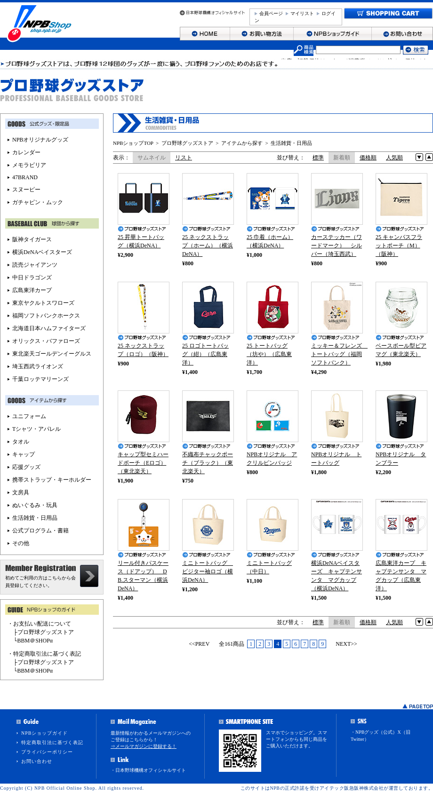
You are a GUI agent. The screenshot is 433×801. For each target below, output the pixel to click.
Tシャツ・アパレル (36, 429)
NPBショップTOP (133, 143)
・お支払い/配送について (39, 623)
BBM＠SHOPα (35, 640)
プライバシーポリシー (47, 751)
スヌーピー (26, 189)
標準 (318, 157)
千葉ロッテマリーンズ (40, 379)
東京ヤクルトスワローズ (43, 303)
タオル (20, 441)
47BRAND (25, 177)
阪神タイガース (32, 239)
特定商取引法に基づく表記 (52, 742)
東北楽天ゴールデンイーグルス (51, 353)
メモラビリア (29, 165)
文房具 (20, 492)
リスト (183, 157)
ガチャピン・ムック (37, 202)
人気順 (394, 157)
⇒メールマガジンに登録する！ (143, 746)
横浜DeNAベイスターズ (42, 252)
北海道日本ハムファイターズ (49, 328)
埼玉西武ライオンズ (37, 366)
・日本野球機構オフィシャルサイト (148, 770)
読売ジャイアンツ (34, 265)
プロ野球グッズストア (187, 143)
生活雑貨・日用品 (291, 143)
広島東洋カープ (32, 290)
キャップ (23, 454)
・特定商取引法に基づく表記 (44, 653)
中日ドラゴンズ (32, 277)
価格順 (368, 157)
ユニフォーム (29, 416)
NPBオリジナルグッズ (40, 139)
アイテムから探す (242, 143)
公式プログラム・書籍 (40, 530)
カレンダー (26, 152)
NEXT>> (346, 644)
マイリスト (302, 13)
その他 (20, 543)
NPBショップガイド (44, 733)
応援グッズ (26, 467)
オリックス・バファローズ (46, 341)
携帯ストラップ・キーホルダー (51, 479)
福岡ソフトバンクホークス (46, 315)
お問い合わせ (36, 761)
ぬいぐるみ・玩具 (34, 505)
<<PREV (199, 644)
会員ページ (271, 13)
